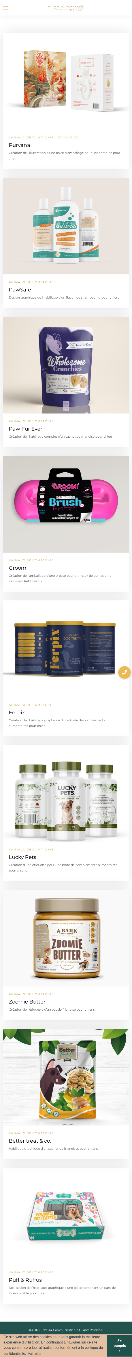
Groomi (18, 568)
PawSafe (20, 290)
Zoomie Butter (27, 1002)
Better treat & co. (30, 1141)
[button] (124, 672)
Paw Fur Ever (25, 429)
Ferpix (17, 712)
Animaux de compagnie (31, 137)
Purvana (19, 145)
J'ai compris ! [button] (119, 1346)
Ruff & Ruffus (25, 1280)
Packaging (68, 137)
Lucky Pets (22, 857)
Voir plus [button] (34, 1353)
